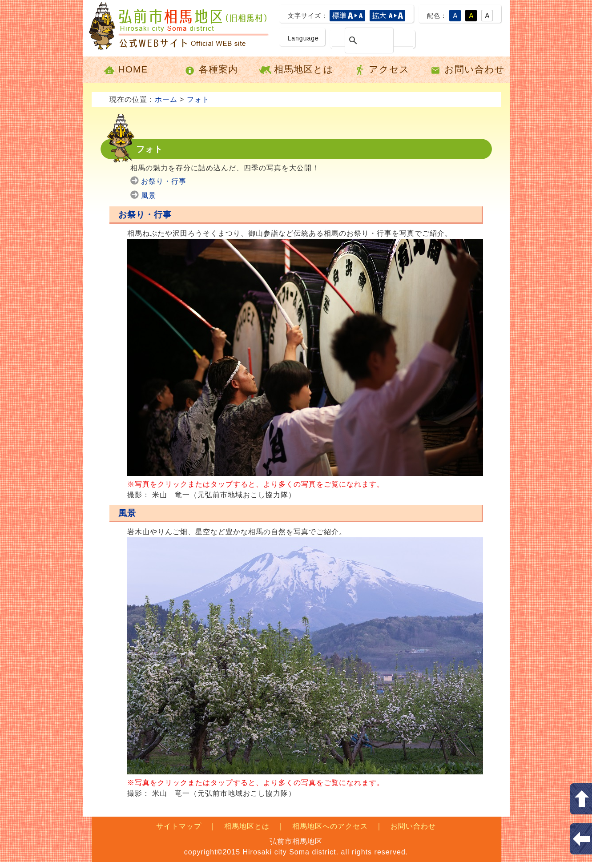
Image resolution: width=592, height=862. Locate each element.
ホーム (166, 99)
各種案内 (210, 70)
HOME (125, 70)
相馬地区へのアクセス (330, 826)
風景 (148, 195)
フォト (198, 99)
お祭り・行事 (163, 181)
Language (303, 38)
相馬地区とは (296, 70)
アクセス (381, 70)
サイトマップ (178, 826)
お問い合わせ (467, 70)
